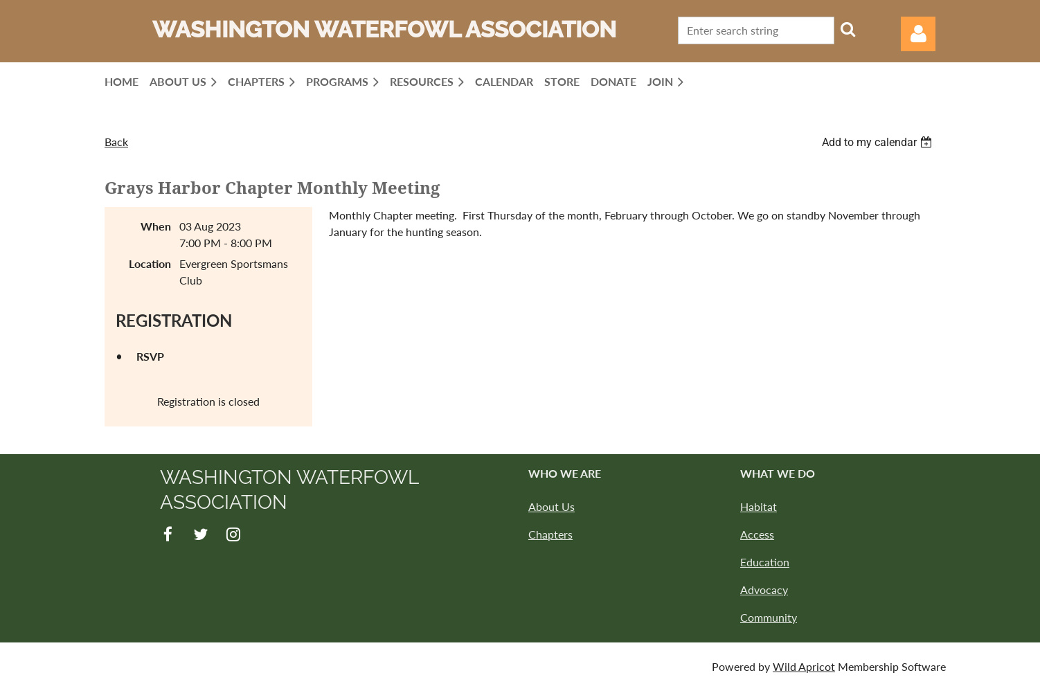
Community (768, 617)
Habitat (758, 506)
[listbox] (878, 142)
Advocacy (764, 589)
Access (757, 534)
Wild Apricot (804, 666)
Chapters (550, 534)
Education (764, 561)
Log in (918, 34)
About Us (551, 506)
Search (847, 29)
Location (150, 263)
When (156, 226)
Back (116, 141)
